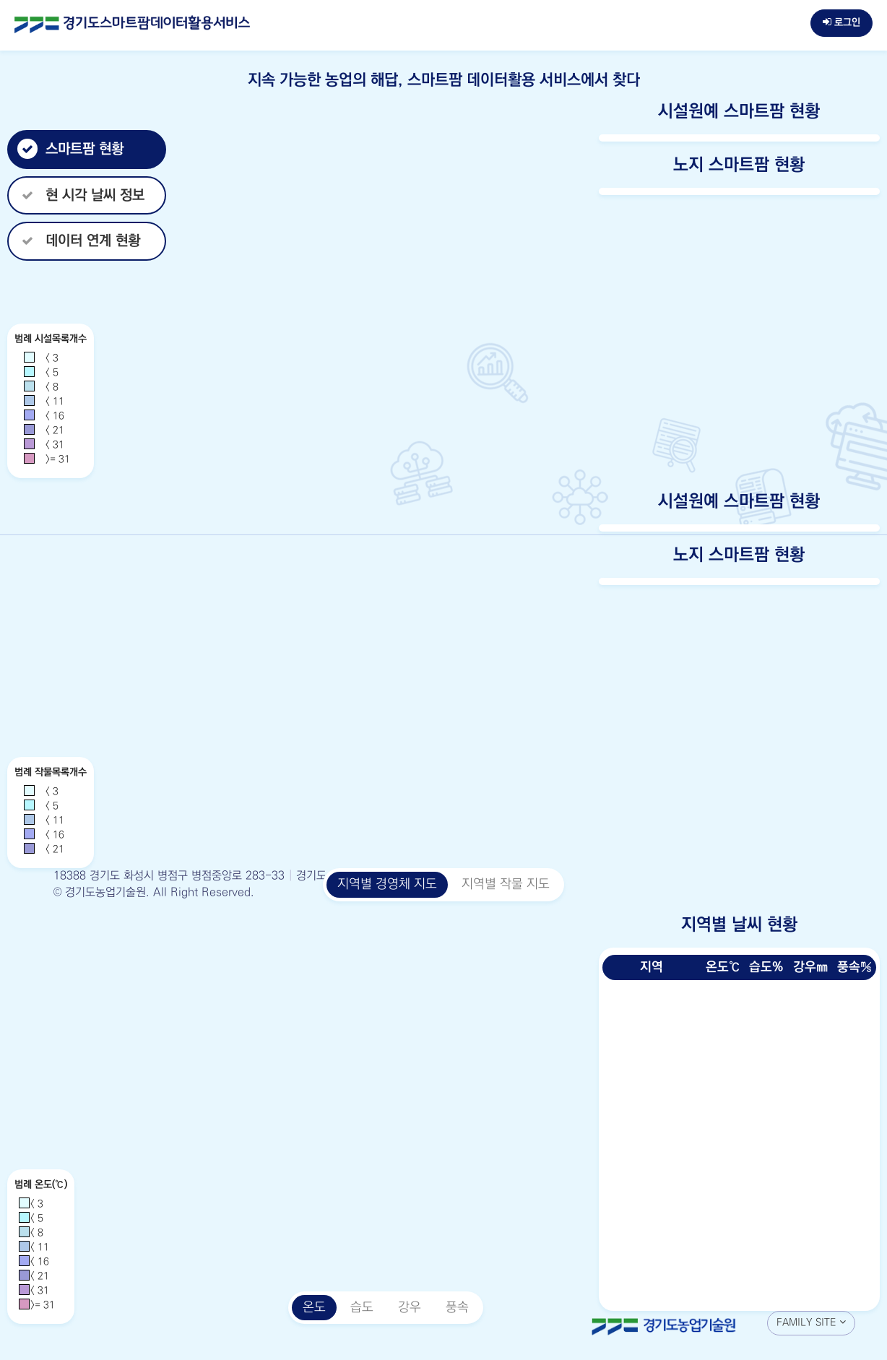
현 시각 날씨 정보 (80, 195)
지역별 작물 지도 (506, 884)
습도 (361, 1307)
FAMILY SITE (811, 1322)
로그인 (841, 22)
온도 (314, 1307)
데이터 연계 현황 (78, 240)
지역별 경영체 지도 (387, 884)
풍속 (457, 1307)
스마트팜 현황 (70, 149)
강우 (409, 1307)
